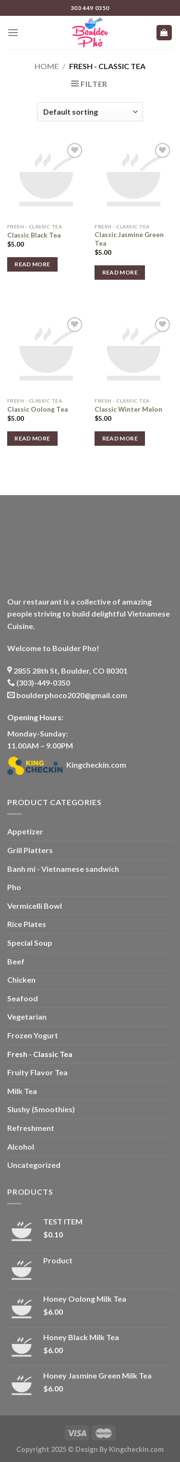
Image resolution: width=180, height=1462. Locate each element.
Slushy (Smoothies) (41, 1109)
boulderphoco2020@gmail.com (67, 695)
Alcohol (20, 1146)
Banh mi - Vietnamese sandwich (63, 868)
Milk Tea (22, 1090)
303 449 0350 (90, 8)
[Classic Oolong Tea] (46, 354)
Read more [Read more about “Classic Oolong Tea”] (32, 438)
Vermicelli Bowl (34, 905)
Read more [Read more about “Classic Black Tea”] (32, 264)
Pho (14, 886)
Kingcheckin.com (66, 764)
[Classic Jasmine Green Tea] (134, 180)
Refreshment (30, 1127)
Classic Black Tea (33, 235)
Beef (15, 961)
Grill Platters (30, 850)
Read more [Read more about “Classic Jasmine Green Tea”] (120, 272)
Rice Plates (26, 923)
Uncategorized (33, 1164)
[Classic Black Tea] (46, 180)
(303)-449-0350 (38, 682)
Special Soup (29, 942)
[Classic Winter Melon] (134, 354)
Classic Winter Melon (128, 409)
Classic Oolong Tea (37, 409)
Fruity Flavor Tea (37, 1072)
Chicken (21, 979)
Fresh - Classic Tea (39, 1053)
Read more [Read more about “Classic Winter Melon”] (120, 438)
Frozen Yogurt (32, 1035)
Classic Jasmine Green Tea (129, 239)
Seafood (22, 998)
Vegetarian (27, 1016)
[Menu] (13, 32)
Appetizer (25, 831)
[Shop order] (90, 111)
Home (47, 66)
